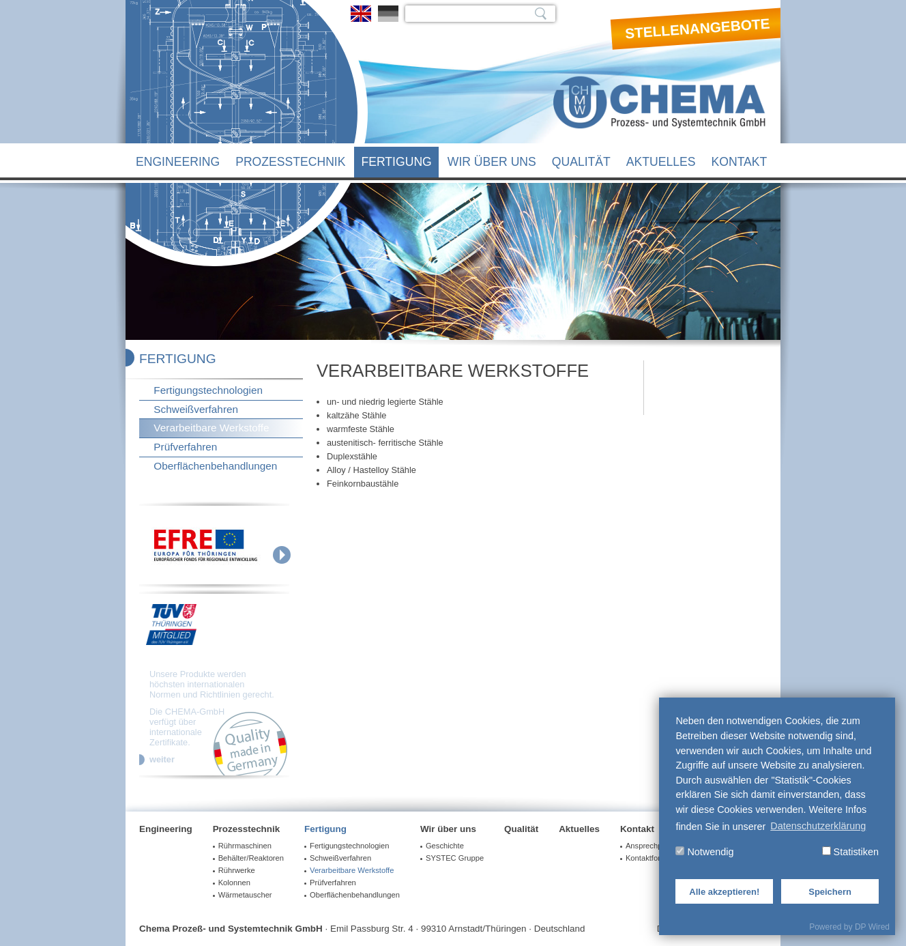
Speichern (829, 892)
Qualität (581, 162)
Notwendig (704, 851)
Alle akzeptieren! (724, 892)
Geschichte (445, 846)
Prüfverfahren (185, 447)
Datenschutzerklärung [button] (818, 825)
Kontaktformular (653, 858)
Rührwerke (236, 870)
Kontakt (740, 162)
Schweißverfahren (196, 409)
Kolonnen (234, 882)
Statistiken (850, 851)
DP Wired (872, 927)
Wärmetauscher (245, 895)
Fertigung (396, 162)
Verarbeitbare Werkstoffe (211, 427)
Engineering (178, 162)
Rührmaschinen (245, 846)
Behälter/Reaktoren (251, 858)
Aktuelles (661, 162)
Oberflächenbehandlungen (215, 466)
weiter (162, 759)
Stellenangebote (698, 29)
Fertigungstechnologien (208, 390)
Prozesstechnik (290, 162)
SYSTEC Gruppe (455, 858)
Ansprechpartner (654, 846)
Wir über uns (492, 162)
